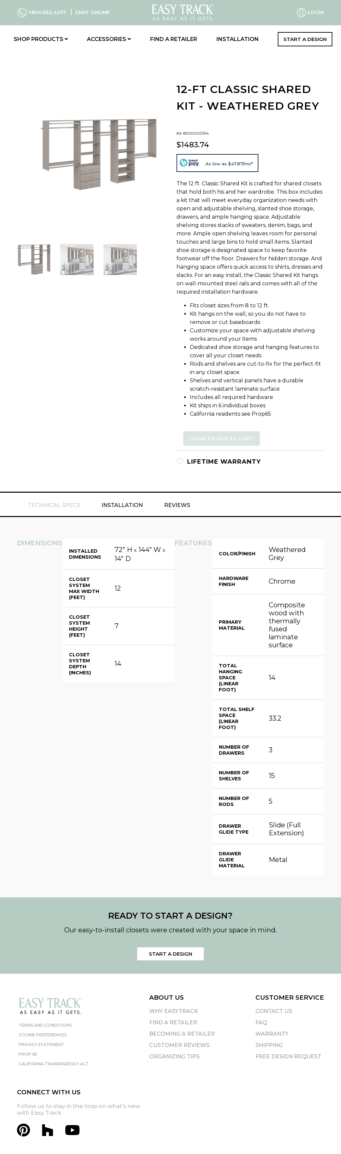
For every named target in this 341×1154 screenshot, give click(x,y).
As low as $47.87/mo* (229, 163)
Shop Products (41, 39)
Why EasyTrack (173, 1011)
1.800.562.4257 (42, 12)
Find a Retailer (173, 39)
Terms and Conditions (45, 1025)
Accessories (109, 39)
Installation (237, 39)
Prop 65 (28, 1054)
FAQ (261, 1022)
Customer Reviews (179, 1045)
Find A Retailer (173, 1022)
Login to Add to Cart (221, 438)
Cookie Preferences (43, 1034)
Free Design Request (288, 1056)
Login (310, 13)
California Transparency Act (54, 1063)
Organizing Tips (174, 1056)
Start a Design (305, 39)
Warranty (271, 1034)
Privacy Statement (41, 1044)
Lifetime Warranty (218, 461)
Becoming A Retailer (182, 1034)
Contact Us (273, 1011)
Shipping (269, 1045)
